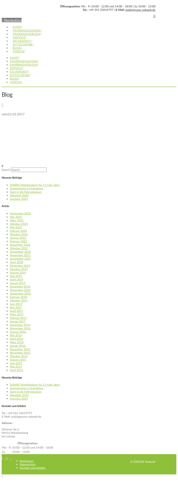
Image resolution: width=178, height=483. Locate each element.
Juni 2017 (16, 304)
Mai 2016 (16, 335)
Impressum (26, 461)
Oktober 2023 (19, 234)
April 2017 (16, 311)
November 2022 (20, 244)
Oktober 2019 (19, 269)
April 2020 (16, 262)
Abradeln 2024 (19, 195)
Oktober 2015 (19, 356)
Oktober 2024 (19, 224)
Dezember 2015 (20, 349)
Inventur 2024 (19, 199)
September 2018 (20, 293)
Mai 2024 (16, 227)
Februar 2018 (18, 297)
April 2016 (16, 338)
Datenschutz (28, 464)
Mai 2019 (16, 276)
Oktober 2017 (19, 300)
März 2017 (17, 314)
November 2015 (20, 352)
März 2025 (17, 220)
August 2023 (18, 237)
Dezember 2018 (20, 286)
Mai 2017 (16, 307)
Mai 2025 (16, 217)
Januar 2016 (17, 345)
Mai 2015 (16, 366)
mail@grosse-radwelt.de (140, 9)
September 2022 (20, 251)
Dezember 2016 (20, 325)
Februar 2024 (18, 230)
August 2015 (18, 359)
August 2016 (18, 331)
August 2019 (18, 272)
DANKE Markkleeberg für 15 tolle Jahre (35, 185)
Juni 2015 (16, 363)
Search (6, 169)
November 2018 (20, 290)
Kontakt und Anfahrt (33, 467)
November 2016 (20, 328)
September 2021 (20, 258)
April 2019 (16, 279)
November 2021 (20, 255)
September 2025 (20, 213)
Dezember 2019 (20, 265)
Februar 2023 (18, 241)
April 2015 (16, 370)
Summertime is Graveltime (26, 188)
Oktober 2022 (19, 248)
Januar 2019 (17, 283)
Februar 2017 (18, 318)
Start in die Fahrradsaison (26, 192)
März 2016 (17, 342)
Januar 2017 (17, 321)
